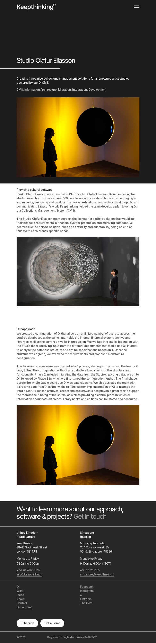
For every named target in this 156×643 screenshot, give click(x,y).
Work (20, 590)
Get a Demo (52, 623)
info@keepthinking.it (29, 574)
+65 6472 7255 (90, 570)
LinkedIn (86, 599)
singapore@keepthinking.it (97, 574)
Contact (22, 603)
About (21, 599)
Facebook (86, 586)
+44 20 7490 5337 (28, 570)
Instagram (87, 590)
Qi (18, 586)
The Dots (86, 603)
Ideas (20, 595)
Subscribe (27, 623)
